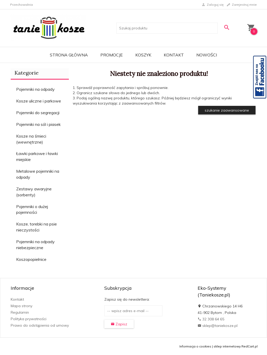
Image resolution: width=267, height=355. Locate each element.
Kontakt (174, 54)
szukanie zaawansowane (227, 110)
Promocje (111, 54)
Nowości (206, 54)
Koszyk (143, 54)
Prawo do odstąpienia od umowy (40, 325)
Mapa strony (21, 306)
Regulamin (20, 312)
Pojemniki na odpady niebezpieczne (35, 244)
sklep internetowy (227, 346)
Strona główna (69, 54)
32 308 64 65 (211, 319)
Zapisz (119, 324)
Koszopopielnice (31, 259)
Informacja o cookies (195, 346)
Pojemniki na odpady (35, 89)
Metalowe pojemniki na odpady (37, 174)
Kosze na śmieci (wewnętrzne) (31, 139)
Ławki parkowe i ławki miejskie (37, 156)
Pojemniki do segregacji (37, 112)
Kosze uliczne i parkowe (38, 101)
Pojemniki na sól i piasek (38, 124)
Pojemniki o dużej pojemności (32, 209)
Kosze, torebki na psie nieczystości (36, 227)
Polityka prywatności (28, 319)
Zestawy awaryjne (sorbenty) (34, 191)
